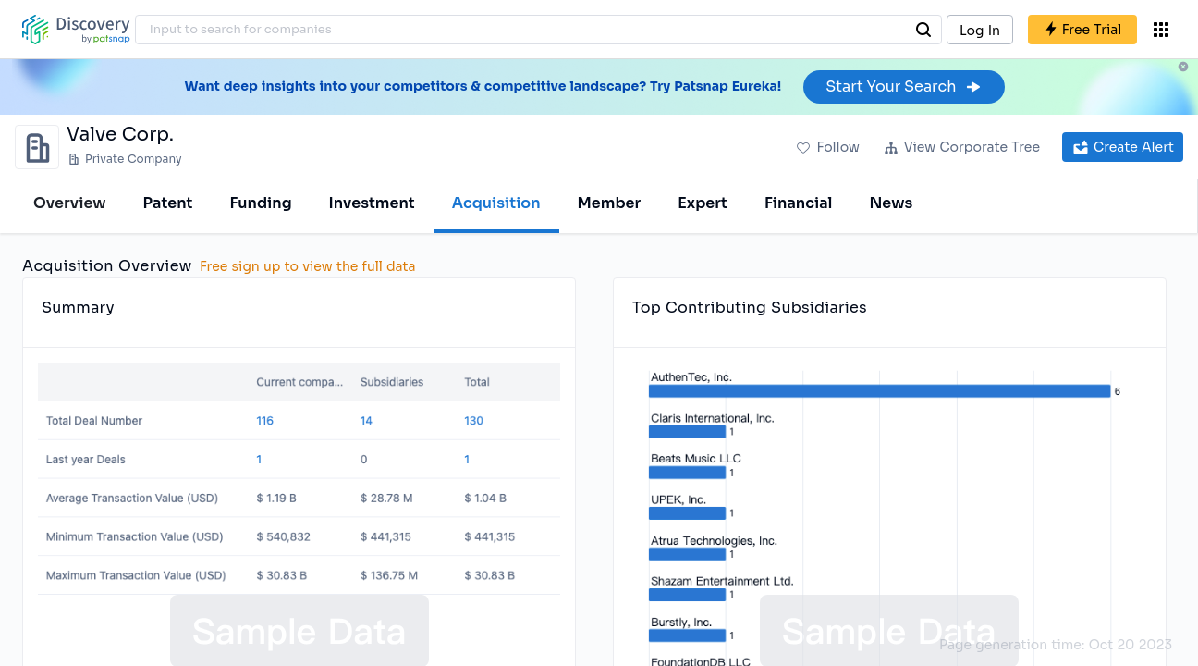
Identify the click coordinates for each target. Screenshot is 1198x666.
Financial (798, 203)
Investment (372, 203)
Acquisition (496, 203)
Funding (260, 203)
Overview (69, 203)
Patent (168, 203)
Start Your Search (903, 86)
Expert (702, 203)
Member (610, 203)
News (890, 203)
